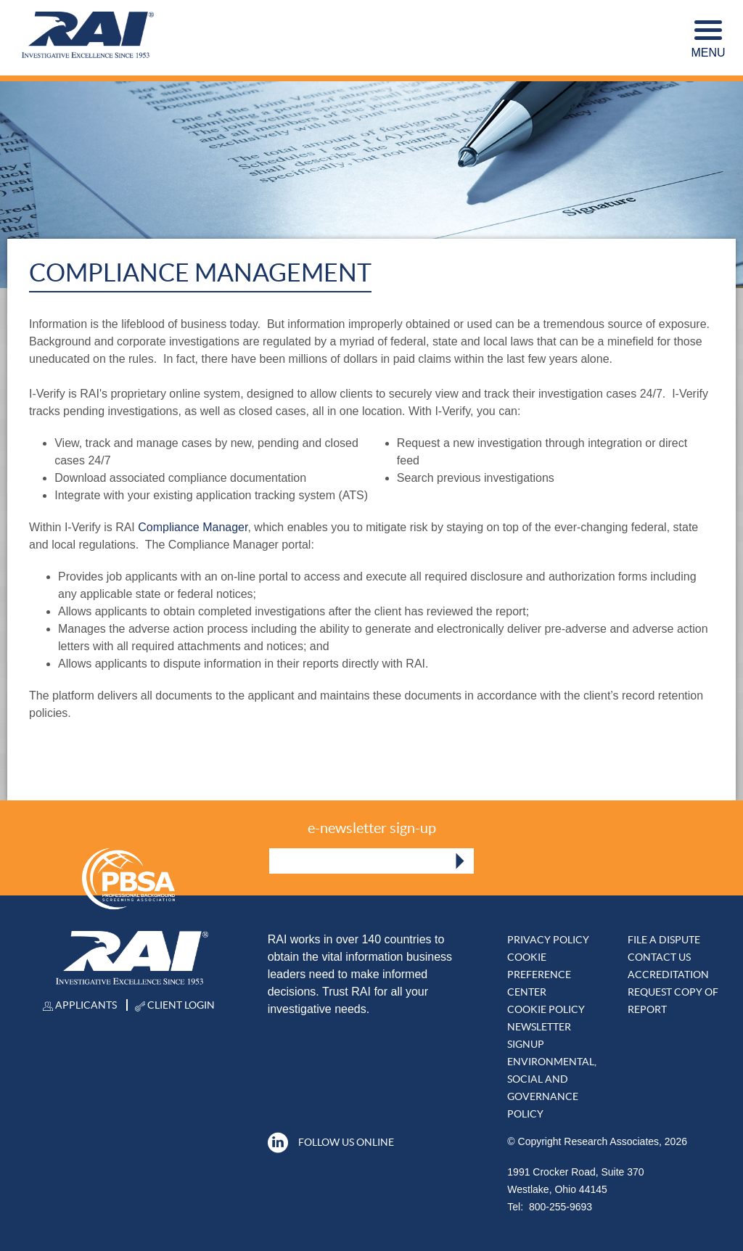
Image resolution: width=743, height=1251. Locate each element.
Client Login (175, 1005)
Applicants (80, 1005)
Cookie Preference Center (539, 974)
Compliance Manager (192, 527)
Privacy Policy (548, 940)
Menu (708, 39)
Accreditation (668, 974)
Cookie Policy (546, 1009)
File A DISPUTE (664, 940)
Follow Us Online (331, 1142)
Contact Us (659, 957)
